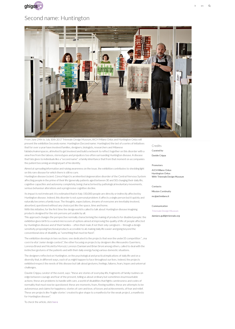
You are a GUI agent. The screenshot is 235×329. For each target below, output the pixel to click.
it (195, 5)
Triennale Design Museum (165, 210)
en (202, 5)
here (55, 301)
